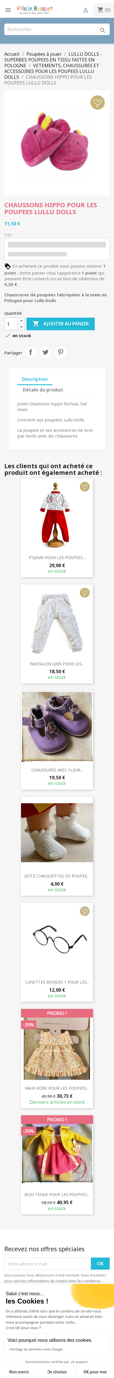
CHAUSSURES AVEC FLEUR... (57, 770)
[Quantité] (11, 324)
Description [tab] (35, 379)
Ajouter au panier (61, 324)
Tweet (45, 352)
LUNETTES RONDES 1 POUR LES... (57, 982)
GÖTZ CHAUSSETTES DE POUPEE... (57, 876)
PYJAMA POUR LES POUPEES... (57, 557)
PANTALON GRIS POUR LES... (57, 664)
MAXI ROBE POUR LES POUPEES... (57, 1088)
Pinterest (60, 352)
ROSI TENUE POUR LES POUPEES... (57, 1194)
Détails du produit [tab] (43, 390)
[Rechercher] (57, 29)
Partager (30, 352)
